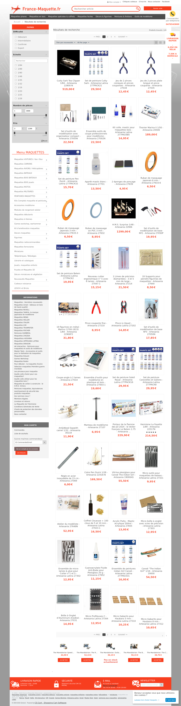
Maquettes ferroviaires (24, 247)
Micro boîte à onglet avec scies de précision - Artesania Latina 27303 (151, 525)
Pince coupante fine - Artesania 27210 (96, 324)
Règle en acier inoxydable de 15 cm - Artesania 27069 (68, 478)
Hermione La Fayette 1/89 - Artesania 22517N (151, 426)
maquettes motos (92, 695)
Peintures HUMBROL (22, 333)
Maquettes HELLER (22, 320)
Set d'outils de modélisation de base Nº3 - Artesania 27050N (151, 330)
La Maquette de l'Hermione (25, 404)
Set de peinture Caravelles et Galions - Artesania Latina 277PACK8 (151, 381)
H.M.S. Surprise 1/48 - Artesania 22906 (123, 225)
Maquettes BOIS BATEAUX (25, 178)
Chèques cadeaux (130, 2)
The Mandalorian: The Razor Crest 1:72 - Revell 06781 (87, 652)
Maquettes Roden (21, 361)
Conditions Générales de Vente (26, 407)
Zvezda (51, 698)
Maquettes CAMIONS (23, 164)
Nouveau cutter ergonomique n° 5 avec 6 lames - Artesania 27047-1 (96, 280)
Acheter (64, 660)
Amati (82, 698)
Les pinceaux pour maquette (26, 371)
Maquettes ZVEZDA (22, 336)
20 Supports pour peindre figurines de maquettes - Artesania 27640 (151, 280)
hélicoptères (103, 695)
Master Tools (88, 698)
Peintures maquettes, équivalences (28, 388)
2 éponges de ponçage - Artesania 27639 (123, 182)
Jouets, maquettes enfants (25, 265)
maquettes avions (34, 695)
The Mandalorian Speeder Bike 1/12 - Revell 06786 (63, 652)
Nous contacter (154, 2)
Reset (45, 141)
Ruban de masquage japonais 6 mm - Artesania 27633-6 (151, 180)
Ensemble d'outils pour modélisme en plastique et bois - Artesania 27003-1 (96, 381)
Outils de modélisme (143, 17)
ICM (47, 698)
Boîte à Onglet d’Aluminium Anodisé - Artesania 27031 (68, 617)
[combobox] (106, 9)
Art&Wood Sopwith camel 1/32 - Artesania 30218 (68, 430)
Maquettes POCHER (22, 330)
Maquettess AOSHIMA (23, 338)
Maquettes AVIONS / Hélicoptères (28, 169)
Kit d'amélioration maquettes (27, 228)
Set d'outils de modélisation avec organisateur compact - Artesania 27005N (68, 135)
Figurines (18, 238)
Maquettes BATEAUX (23, 173)
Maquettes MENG (21, 317)
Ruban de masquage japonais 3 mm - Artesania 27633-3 (68, 230)
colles (14, 699)
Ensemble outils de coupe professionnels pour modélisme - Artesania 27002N (96, 135)
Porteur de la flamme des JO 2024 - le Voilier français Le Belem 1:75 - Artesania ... (124, 428)
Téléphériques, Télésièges (25, 256)
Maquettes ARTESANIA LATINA (26, 341)
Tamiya (21, 698)
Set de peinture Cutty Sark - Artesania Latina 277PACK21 (96, 83)
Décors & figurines (104, 17)
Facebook (166, 2)
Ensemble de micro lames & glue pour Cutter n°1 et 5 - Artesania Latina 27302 (68, 572)
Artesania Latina (73, 698)
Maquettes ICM (20, 325)
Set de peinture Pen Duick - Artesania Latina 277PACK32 (68, 181)
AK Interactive (40, 698)
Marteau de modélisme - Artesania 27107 (96, 426)
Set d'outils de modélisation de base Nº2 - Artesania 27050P (151, 230)
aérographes (122, 698)
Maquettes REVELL (21, 310)
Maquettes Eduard (21, 356)
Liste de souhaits (21, 434)
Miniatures (18, 251)
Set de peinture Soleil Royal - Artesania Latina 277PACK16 (123, 379)
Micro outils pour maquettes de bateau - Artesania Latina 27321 (151, 475)
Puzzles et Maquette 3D (24, 270)
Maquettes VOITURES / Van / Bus (28, 159)
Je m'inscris (21, 453)
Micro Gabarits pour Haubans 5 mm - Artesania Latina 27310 (124, 618)
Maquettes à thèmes (23, 219)
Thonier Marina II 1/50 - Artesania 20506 (151, 128)
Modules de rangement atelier (27, 210)
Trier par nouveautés (65, 42)
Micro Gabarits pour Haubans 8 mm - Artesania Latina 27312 (151, 621)
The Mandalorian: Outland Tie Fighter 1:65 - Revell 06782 (110, 652)
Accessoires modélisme (24, 205)
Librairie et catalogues (24, 261)
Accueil (17, 22)
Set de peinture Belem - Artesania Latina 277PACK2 (68, 275)
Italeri (96, 698)
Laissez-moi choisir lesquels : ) (146, 700)
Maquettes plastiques (19, 695)
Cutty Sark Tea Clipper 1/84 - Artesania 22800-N (68, 83)
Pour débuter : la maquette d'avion (28, 364)
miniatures (113, 695)
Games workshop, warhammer (27, 224)
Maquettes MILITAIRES (23, 192)
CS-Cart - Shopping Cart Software (50, 703)
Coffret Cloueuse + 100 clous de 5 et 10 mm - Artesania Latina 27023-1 (96, 524)
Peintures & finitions (123, 17)
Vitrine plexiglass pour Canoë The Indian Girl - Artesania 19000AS (124, 474)
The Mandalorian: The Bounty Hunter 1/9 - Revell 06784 (134, 652)
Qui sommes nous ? (22, 396)
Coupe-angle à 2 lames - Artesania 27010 (68, 378)
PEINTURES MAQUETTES (24, 196)
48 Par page (83, 42)
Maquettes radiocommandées (27, 242)
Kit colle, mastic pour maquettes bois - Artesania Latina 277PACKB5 (124, 131)
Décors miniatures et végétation (28, 274)
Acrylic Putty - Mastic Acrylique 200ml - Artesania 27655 (123, 523)
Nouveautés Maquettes (24, 279)
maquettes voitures (62, 695)
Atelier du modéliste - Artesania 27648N (68, 525)
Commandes (19, 430)
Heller (32, 698)
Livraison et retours (22, 401)
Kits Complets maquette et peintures (30, 201)
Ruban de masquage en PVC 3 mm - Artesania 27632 (96, 230)
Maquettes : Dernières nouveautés (28, 302)
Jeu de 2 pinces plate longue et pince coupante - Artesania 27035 (151, 84)
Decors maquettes (22, 233)
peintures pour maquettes (108, 698)
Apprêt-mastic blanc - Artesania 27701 (96, 182)
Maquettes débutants (23, 215)
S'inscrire (142, 2)
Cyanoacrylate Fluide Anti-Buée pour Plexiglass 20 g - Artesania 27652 (96, 571)
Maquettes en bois (37, 17)
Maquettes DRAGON (22, 344)
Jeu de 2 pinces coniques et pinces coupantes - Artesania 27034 (123, 84)
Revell (27, 698)
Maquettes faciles (85, 17)
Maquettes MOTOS (22, 187)
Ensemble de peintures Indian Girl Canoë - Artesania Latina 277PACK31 (124, 572)
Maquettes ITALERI (21, 322)
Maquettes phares (19, 17)
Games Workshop (21, 359)
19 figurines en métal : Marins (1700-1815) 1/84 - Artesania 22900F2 (68, 330)
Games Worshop (60, 698)
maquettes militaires (77, 695)
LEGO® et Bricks (21, 288)
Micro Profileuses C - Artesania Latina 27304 (96, 617)
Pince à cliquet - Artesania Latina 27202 (124, 324)
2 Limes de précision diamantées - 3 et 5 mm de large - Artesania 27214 (123, 280)
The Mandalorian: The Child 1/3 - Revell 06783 (157, 652)
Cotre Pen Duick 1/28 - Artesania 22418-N (96, 473)
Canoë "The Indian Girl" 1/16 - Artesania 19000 (151, 571)
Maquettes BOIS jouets (24, 182)
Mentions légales (21, 399)
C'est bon (170, 700)
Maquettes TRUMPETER (23, 328)
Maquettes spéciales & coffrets (61, 17)
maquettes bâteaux (48, 695)
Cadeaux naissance (22, 284)
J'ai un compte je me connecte (27, 449)
